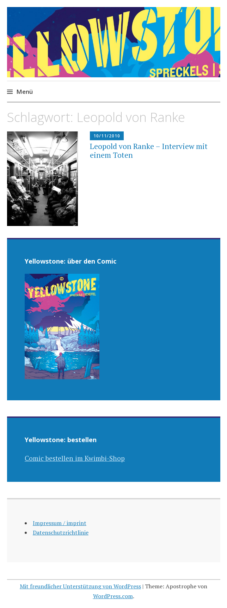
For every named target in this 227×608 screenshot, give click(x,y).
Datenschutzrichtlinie (60, 532)
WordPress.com (113, 596)
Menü (24, 92)
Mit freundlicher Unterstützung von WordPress (80, 586)
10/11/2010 (106, 136)
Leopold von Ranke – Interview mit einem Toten (149, 150)
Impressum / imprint (59, 523)
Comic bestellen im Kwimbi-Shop (75, 458)
